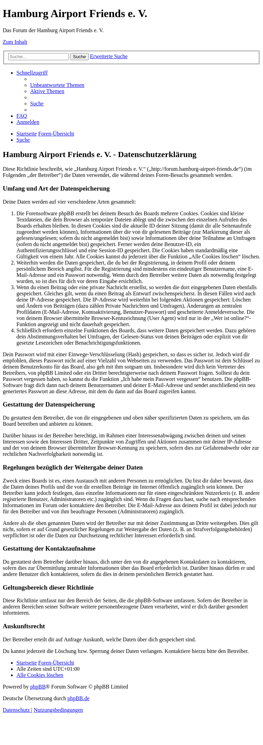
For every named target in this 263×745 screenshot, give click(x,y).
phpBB (38, 687)
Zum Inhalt (15, 42)
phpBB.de (78, 698)
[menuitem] (57, 85)
